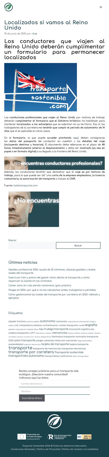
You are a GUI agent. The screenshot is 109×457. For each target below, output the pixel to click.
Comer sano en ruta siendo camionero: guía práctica (40, 285)
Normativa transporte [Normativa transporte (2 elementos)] (63, 337)
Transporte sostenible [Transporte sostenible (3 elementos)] (68, 352)
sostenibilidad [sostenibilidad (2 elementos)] (16, 344)
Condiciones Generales (23, 449)
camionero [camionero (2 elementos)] (61, 321)
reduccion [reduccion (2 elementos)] (60, 340)
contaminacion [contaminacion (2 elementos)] (50, 325)
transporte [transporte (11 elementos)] (20, 348)
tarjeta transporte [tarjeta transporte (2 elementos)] (79, 344)
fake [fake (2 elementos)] (41, 329)
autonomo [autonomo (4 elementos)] (47, 321)
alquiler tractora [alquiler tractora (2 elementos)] (17, 321)
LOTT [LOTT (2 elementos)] (32, 333)
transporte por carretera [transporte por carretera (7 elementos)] (31, 352)
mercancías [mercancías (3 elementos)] (59, 332)
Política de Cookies (72, 449)
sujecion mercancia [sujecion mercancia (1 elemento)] (32, 344)
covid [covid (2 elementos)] (81, 325)
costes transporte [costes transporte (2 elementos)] (68, 325)
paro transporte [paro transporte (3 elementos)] (24, 340)
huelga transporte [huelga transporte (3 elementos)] (56, 329)
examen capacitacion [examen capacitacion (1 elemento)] (18, 329)
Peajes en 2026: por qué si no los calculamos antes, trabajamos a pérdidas (52, 290)
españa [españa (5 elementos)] (91, 325)
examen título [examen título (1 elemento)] (32, 329)
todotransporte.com (25, 185)
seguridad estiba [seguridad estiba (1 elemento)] (85, 340)
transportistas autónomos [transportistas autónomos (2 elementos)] (58, 356)
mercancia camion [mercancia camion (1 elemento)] (43, 333)
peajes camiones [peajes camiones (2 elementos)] (45, 340)
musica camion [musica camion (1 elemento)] (87, 333)
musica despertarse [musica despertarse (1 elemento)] (42, 337)
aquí (75, 138)
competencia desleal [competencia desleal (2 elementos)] (30, 325)
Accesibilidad (91, 449)
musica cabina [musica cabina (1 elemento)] (74, 333)
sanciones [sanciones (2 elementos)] (71, 340)
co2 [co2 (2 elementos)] (16, 325)
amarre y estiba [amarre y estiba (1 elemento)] (32, 321)
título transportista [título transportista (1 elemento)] (81, 356)
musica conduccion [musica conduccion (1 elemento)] (25, 337)
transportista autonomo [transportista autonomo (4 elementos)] (26, 355)
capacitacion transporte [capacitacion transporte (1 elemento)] (78, 321)
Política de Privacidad (48, 449)
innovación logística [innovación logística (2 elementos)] (79, 329)
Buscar (13, 240)
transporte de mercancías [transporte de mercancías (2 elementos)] (47, 348)
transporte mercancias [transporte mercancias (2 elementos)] (74, 348)
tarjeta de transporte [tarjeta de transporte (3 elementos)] (55, 344)
